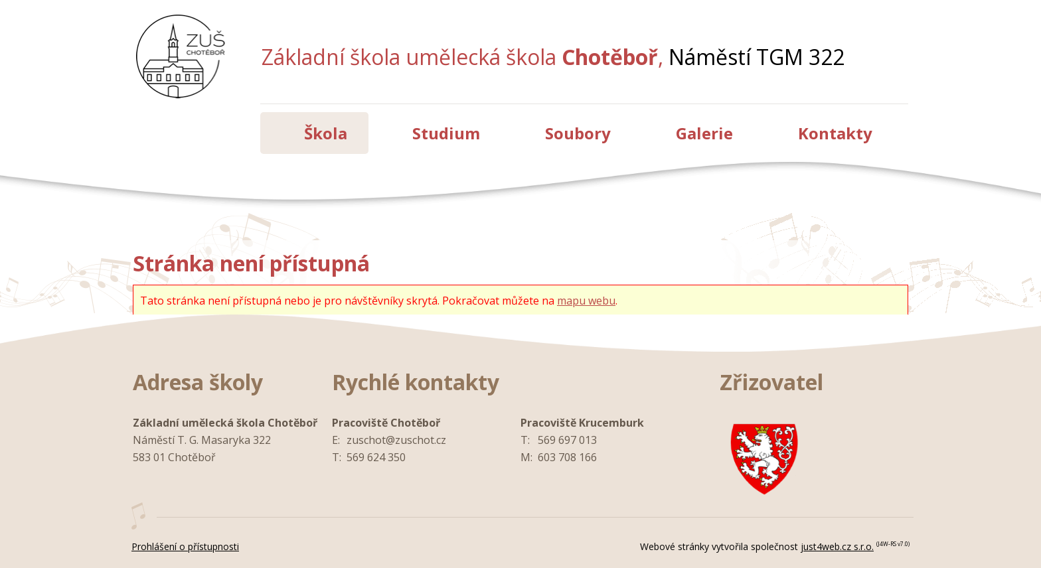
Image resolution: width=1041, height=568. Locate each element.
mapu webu (586, 300)
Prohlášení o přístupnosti (185, 546)
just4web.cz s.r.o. (837, 546)
